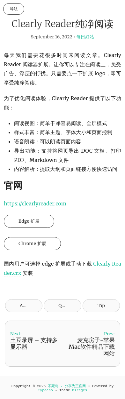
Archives (29, 305)
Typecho (45, 390)
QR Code (67, 305)
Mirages (79, 390)
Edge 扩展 (29, 221)
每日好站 (85, 37)
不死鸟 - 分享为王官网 (67, 386)
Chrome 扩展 (32, 243)
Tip (101, 305)
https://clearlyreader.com (35, 203)
